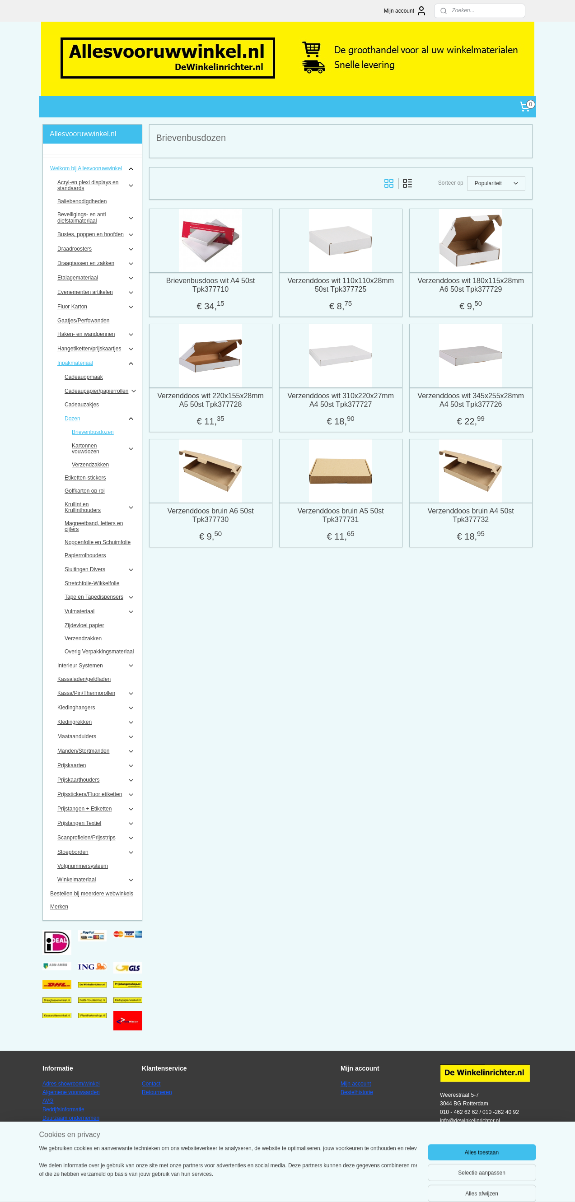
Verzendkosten (60, 1144)
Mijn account (405, 10)
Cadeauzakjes (82, 404)
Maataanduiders (96, 737)
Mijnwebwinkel (383, 1185)
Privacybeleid (58, 1127)
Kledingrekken (96, 722)
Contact (151, 1084)
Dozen (100, 418)
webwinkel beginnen (313, 1185)
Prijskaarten (96, 765)
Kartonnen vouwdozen (103, 449)
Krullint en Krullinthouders (100, 507)
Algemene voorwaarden (71, 1092)
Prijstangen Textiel (96, 823)
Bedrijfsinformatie (63, 1109)
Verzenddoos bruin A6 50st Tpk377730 (211, 515)
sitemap (267, 1185)
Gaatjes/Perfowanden (83, 320)
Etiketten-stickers (85, 478)
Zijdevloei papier (84, 625)
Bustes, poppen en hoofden (96, 234)
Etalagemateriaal (96, 278)
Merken (59, 907)
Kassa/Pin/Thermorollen (96, 693)
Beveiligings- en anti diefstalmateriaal (96, 217)
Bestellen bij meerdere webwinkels (91, 893)
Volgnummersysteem (82, 866)
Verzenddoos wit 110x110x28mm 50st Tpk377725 (340, 285)
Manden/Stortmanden (96, 751)
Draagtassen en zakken (96, 263)
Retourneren (157, 1092)
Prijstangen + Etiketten (96, 809)
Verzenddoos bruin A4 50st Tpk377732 (471, 515)
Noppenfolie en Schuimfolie (98, 542)
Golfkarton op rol (85, 491)
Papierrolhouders (85, 555)
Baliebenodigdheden (82, 201)
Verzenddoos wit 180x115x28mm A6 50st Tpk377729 (471, 285)
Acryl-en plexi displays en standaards (96, 185)
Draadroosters (96, 249)
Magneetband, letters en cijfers (94, 526)
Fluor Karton (96, 307)
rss (283, 1185)
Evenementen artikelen (96, 292)
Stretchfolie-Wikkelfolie (92, 583)
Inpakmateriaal (96, 363)
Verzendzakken (90, 464)
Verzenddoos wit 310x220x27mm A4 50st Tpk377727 (340, 400)
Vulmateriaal (100, 611)
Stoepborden (96, 852)
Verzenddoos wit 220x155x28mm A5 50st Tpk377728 (210, 400)
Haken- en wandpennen (96, 334)
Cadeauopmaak (84, 377)
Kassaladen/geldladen (84, 679)
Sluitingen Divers (100, 569)
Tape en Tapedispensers (100, 597)
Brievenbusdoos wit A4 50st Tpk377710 (210, 285)
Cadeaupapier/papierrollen (101, 391)
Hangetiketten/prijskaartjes (96, 349)
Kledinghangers (96, 708)
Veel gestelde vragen (67, 1135)
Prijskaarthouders (96, 780)
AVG (47, 1101)
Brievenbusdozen (93, 432)
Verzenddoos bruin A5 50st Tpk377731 (341, 515)
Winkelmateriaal (96, 880)
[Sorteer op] (496, 183)
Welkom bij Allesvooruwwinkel (92, 168)
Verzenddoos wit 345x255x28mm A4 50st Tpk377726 (471, 400)
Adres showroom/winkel (71, 1084)
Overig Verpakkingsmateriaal (99, 651)
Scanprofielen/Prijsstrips (96, 838)
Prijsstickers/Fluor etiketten (96, 794)
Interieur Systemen (96, 665)
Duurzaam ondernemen (70, 1118)
